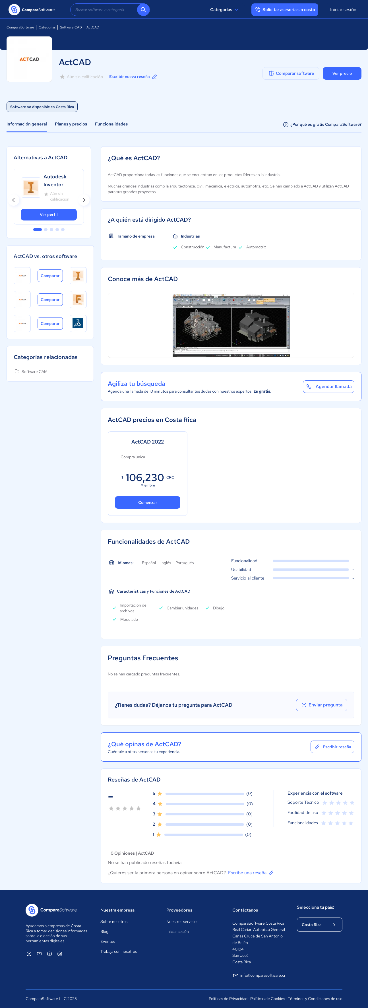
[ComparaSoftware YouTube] (39, 953)
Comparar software (291, 73)
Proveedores (179, 910)
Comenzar (147, 502)
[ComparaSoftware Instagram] (59, 953)
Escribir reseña (332, 746)
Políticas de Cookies (267, 998)
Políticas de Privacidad (228, 998)
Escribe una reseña (251, 872)
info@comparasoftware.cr (259, 975)
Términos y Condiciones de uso (315, 998)
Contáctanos (245, 910)
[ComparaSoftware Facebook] (49, 953)
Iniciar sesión (343, 10)
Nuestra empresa (117, 910)
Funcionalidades (111, 124)
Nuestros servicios (182, 921)
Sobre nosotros (113, 921)
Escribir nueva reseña (133, 76)
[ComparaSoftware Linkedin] (29, 953)
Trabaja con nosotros (118, 951)
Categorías (225, 9)
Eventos (107, 941)
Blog (104, 931)
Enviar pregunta (322, 705)
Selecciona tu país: (315, 907)
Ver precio (342, 73)
